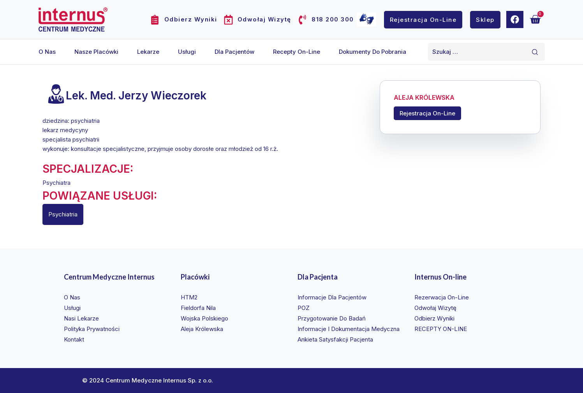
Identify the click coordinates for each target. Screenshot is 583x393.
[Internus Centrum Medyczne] (73, 19)
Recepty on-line (296, 51)
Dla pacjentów (234, 51)
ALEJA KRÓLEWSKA (424, 98)
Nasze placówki (96, 51)
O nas (47, 51)
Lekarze (148, 51)
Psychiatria (62, 214)
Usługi (187, 51)
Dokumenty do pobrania (372, 51)
